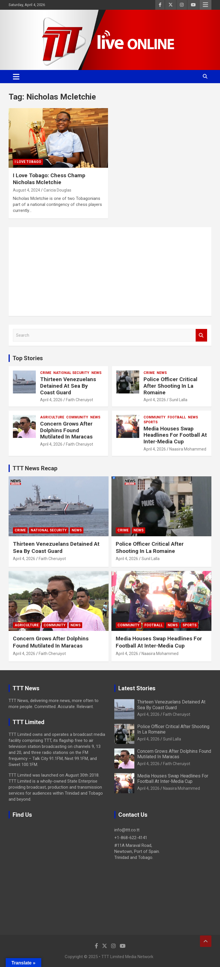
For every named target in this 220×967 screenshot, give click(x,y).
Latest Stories (137, 688)
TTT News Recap (35, 468)
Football (177, 417)
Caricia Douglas (57, 190)
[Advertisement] (110, 271)
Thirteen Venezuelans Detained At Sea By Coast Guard (68, 386)
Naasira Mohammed (187, 449)
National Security (71, 373)
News (96, 373)
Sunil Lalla (178, 399)
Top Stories (28, 358)
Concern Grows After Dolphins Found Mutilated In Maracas (66, 430)
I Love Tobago (28, 162)
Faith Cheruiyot (79, 399)
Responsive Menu (205, 5)
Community (77, 417)
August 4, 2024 (26, 190)
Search (201, 335)
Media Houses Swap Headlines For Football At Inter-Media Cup (175, 435)
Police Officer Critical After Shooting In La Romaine (170, 386)
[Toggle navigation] (16, 76)
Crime (45, 373)
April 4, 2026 (51, 399)
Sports (151, 422)
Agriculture (52, 417)
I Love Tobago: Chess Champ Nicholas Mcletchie (49, 179)
